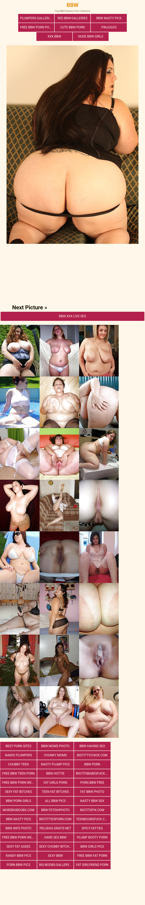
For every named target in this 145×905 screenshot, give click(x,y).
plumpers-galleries (19, 18)
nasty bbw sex (18, 782)
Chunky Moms (18, 746)
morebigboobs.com (54, 782)
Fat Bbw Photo (54, 773)
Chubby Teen (90, 746)
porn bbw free (90, 764)
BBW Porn (18, 755)
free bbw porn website (19, 764)
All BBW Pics (127, 773)
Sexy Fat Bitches (126, 764)
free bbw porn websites (92, 801)
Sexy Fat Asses (54, 810)
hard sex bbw (127, 801)
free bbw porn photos (127, 18)
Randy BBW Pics (18, 819)
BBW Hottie (91, 755)
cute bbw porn (19, 27)
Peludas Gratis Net (18, 801)
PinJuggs (54, 27)
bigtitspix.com (127, 782)
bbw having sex (90, 737)
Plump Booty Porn (18, 810)
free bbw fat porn (90, 819)
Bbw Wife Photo (127, 792)
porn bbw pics (127, 819)
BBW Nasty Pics (90, 18)
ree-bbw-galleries (55, 18)
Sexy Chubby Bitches (92, 810)
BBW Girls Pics (127, 810)
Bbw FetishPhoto (90, 782)
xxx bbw (90, 27)
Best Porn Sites (18, 737)
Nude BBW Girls (126, 27)
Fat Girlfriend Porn (54, 828)
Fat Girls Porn (54, 764)
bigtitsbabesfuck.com (128, 755)
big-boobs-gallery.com (19, 828)
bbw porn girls (90, 773)
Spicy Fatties (54, 801)
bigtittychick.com (54, 746)
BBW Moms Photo (54, 737)
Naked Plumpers (126, 737)
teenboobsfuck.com (91, 792)
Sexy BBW (54, 819)
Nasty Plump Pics (126, 746)
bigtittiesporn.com (54, 792)
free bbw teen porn (54, 755)
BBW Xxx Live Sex (72, 307)
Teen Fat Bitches (18, 773)
